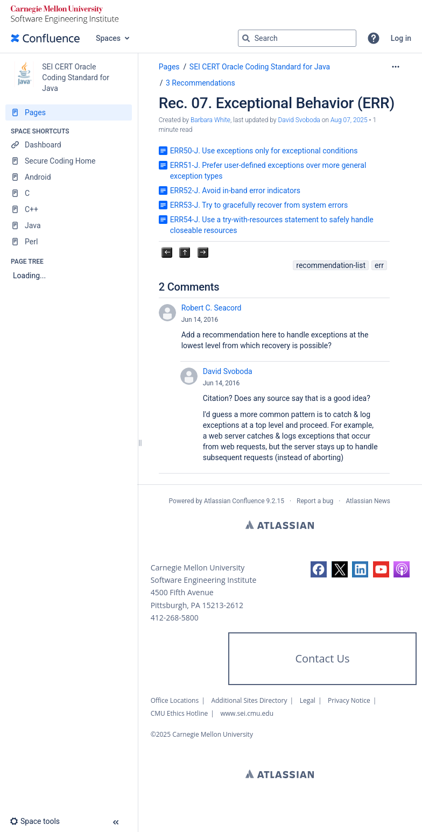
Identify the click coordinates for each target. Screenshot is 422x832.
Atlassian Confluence (234, 501)
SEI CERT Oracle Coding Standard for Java (259, 66)
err (379, 265)
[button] (373, 38)
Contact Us (322, 658)
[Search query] (297, 38)
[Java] (68, 225)
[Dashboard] (68, 145)
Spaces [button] (108, 38)
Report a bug (315, 501)
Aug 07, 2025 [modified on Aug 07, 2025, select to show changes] (349, 120)
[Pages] (68, 112)
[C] (68, 193)
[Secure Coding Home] (68, 161)
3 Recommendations (200, 83)
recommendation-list (330, 265)
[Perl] (68, 242)
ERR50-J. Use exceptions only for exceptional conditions (264, 150)
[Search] (246, 38)
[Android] (68, 177)
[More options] (395, 67)
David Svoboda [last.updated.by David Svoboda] (299, 120)
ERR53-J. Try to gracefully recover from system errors (259, 205)
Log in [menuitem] (401, 38)
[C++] (68, 209)
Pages (169, 66)
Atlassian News (368, 501)
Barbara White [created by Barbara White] (210, 120)
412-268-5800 (175, 617)
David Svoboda (227, 371)
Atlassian (279, 525)
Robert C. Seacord (211, 308)
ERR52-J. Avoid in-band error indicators (235, 190)
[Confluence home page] (45, 38)
